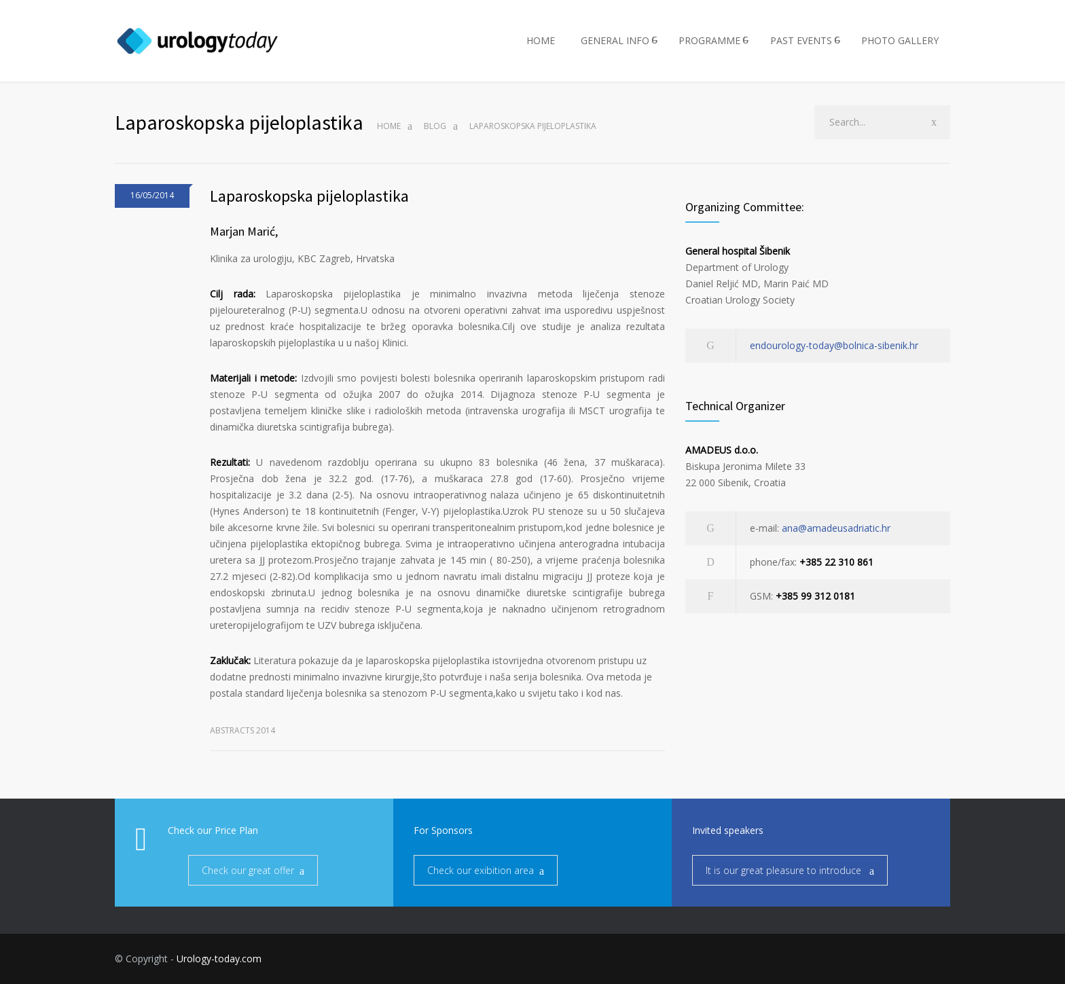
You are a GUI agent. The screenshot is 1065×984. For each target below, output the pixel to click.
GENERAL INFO (615, 40)
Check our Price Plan (213, 830)
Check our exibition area (480, 870)
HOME (540, 40)
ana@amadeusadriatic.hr (836, 528)
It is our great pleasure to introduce (785, 870)
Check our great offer (248, 870)
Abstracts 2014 (242, 730)
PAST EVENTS (801, 40)
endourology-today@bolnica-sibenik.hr (834, 345)
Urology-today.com (219, 958)
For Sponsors (443, 830)
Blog (435, 126)
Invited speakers (727, 830)
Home (389, 126)
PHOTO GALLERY (900, 40)
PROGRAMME (709, 40)
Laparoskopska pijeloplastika (309, 195)
